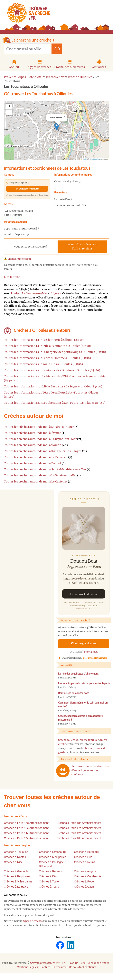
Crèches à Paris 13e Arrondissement (26, 828)
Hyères (56, 293)
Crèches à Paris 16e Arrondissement (79, 838)
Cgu (83, 962)
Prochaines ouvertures (69, 63)
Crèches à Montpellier (52, 857)
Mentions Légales (27, 967)
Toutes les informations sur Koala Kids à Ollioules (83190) (43, 364)
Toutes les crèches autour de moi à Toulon (32, 445)
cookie (74, 962)
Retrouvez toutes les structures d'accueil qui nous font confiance (90, 770)
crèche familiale (89, 739)
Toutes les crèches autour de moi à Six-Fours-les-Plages (42, 451)
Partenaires (59, 967)
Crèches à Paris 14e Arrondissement (26, 838)
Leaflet (84, 159)
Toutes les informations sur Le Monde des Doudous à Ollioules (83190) (52, 370)
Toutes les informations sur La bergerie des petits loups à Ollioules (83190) (55, 352)
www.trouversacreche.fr (45, 962)
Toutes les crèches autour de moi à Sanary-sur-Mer (39, 427)
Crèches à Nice (13, 862)
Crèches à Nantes (15, 857)
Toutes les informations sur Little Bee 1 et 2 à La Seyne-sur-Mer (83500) (53, 386)
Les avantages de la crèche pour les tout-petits (84, 683)
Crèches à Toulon (49, 881)
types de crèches (32, 920)
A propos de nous (98, 962)
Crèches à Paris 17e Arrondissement (79, 828)
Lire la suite (12, 277)
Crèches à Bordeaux (86, 851)
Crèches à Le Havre (16, 886)
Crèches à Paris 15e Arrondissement (26, 822)
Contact (45, 967)
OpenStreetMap (95, 159)
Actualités (99, 63)
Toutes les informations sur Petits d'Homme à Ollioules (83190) (47, 358)
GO (57, 48)
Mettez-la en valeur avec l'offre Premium (82, 246)
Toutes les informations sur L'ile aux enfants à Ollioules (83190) (47, 346)
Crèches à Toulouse (16, 851)
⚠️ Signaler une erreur (17, 258)
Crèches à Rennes (50, 871)
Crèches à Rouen (84, 881)
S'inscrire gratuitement (84, 643)
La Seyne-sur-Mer (34, 293)
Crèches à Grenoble (16, 871)
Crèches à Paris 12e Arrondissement (79, 833)
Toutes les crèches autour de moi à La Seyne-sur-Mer (40, 439)
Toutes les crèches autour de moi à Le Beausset (36, 457)
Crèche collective (68, 739)
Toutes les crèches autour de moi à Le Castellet (35, 481)
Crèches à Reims (84, 862)
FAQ (64, 962)
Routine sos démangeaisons (73, 693)
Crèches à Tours (49, 886)
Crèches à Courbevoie (87, 876)
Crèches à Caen (84, 886)
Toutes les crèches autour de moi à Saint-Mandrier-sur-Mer (45, 469)
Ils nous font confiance (82, 967)
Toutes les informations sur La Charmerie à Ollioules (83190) (45, 340)
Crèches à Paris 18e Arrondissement (79, 822)
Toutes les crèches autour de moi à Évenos (32, 433)
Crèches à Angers (85, 871)
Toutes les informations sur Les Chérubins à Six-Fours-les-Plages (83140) (54, 402)
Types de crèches (39, 63)
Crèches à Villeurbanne (18, 881)
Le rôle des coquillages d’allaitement (78, 673)
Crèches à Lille (83, 857)
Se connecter (91, 651)
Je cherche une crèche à (33, 39)
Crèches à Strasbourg (52, 851)
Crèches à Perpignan (17, 876)
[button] (56, 127)
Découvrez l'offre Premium (95, 658)
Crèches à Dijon (49, 876)
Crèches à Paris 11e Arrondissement (26, 833)
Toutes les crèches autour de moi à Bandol (32, 463)
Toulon (16, 293)
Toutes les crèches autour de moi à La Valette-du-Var (40, 475)
